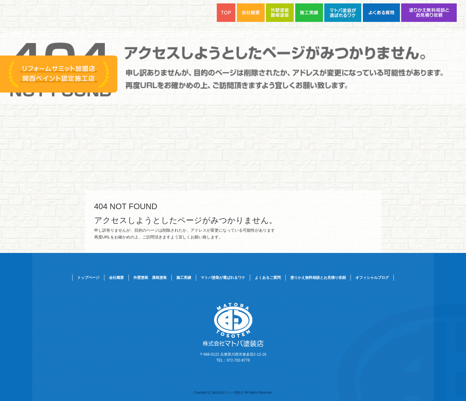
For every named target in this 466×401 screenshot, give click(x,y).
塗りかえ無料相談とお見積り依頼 (429, 12)
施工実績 (309, 12)
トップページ (88, 277)
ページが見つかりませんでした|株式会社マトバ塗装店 (52, 5)
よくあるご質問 (382, 12)
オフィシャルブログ (372, 277)
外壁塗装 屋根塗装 (280, 12)
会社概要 (116, 277)
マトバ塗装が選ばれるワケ (343, 12)
